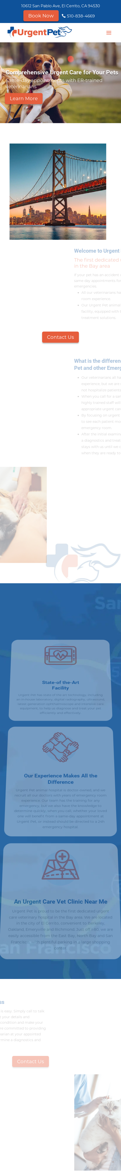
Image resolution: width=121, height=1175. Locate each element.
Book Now (41, 16)
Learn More (24, 101)
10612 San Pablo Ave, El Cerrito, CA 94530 (60, 6)
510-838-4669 (81, 16)
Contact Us (60, 337)
